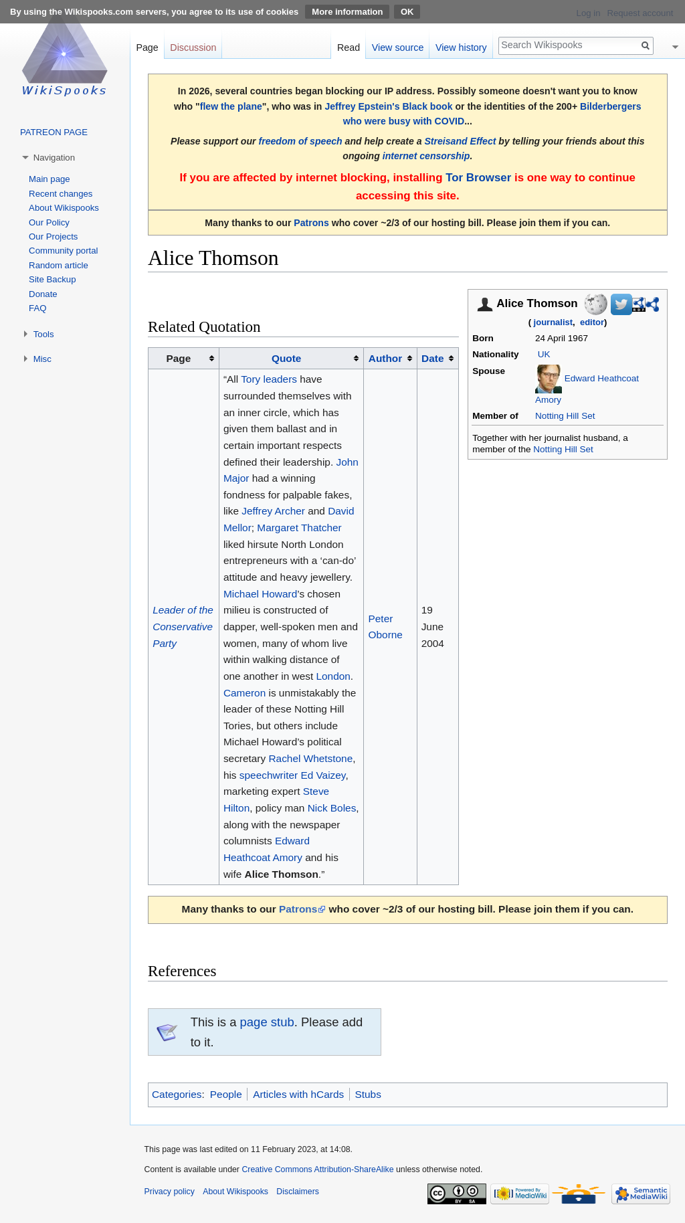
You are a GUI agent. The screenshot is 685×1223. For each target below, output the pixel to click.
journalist (553, 322)
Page (147, 47)
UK (544, 354)
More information (347, 12)
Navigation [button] (54, 158)
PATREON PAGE (54, 132)
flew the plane (231, 106)
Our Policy (49, 222)
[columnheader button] (291, 358)
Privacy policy (169, 1191)
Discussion (193, 47)
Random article (58, 265)
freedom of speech (300, 141)
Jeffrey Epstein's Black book (388, 106)
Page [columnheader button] (179, 358)
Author (385, 358)
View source (398, 47)
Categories (176, 1094)
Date (432, 358)
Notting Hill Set (565, 416)
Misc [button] (42, 359)
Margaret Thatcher (299, 527)
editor (592, 322)
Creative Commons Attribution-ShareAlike (317, 1169)
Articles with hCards (298, 1094)
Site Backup (52, 279)
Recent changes (60, 194)
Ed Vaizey (322, 775)
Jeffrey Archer (273, 510)
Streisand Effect (460, 141)
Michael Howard (260, 593)
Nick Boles (332, 808)
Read (348, 47)
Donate (43, 294)
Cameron (244, 692)
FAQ (37, 308)
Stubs (368, 1094)
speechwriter (268, 775)
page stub (267, 1022)
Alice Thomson (281, 874)
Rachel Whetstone (310, 758)
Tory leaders (269, 379)
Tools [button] (43, 334)
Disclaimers (297, 1191)
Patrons (311, 222)
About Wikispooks (64, 208)
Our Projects (53, 236)
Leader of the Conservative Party (183, 626)
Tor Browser (478, 177)
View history (461, 47)
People (226, 1094)
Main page (49, 179)
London (333, 676)
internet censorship (426, 156)
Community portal (63, 251)
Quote (286, 358)
